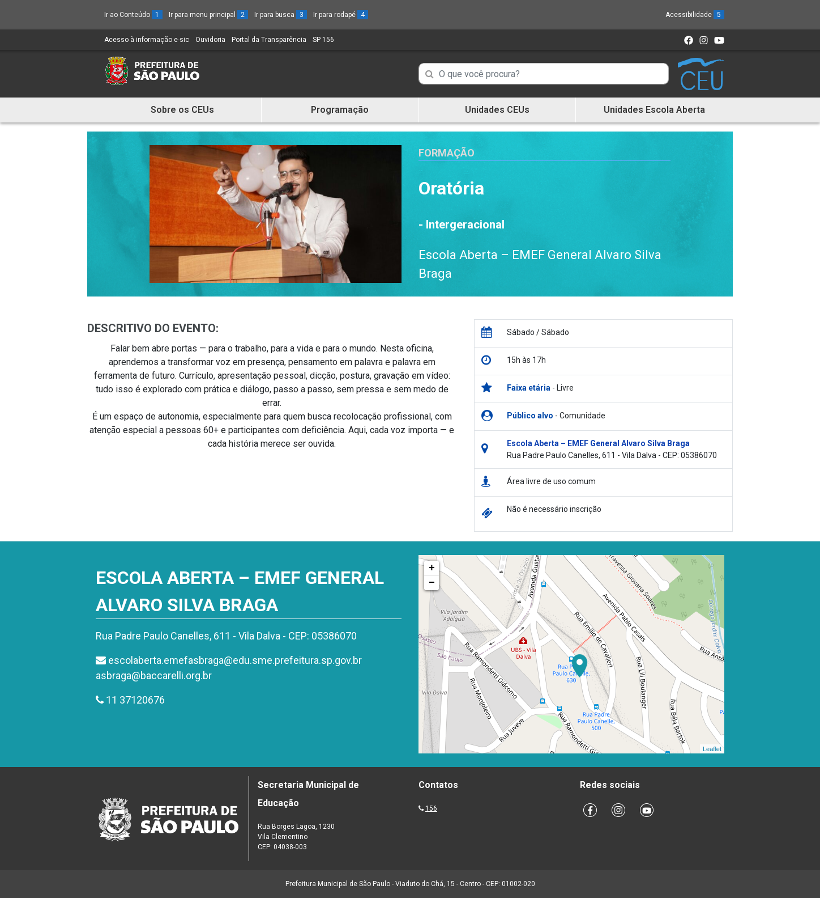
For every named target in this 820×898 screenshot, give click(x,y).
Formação (446, 153)
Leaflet (712, 748)
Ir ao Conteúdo (133, 14)
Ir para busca (280, 14)
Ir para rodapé (340, 14)
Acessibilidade (694, 14)
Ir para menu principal (208, 14)
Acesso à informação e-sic (146, 40)
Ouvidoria (210, 40)
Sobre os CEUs (182, 109)
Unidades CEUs (497, 109)
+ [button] (432, 568)
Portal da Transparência (269, 40)
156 (431, 808)
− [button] (432, 583)
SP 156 (323, 40)
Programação (340, 109)
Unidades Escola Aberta (654, 109)
